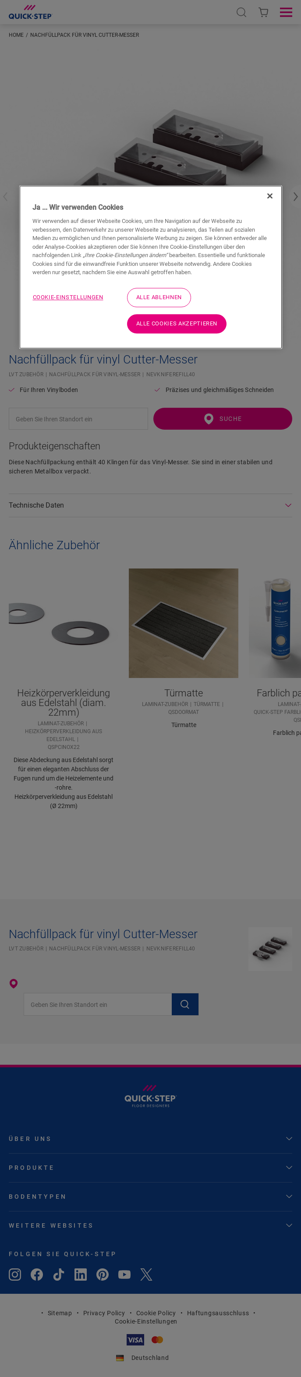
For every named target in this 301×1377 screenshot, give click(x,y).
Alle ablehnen (159, 297)
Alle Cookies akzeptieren (177, 323)
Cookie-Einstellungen (68, 297)
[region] (150, 267)
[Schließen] (270, 195)
